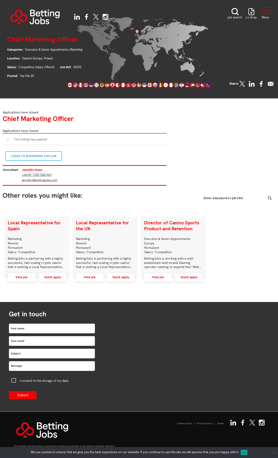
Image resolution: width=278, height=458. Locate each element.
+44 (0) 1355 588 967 (37, 175)
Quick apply (52, 277)
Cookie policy (184, 423)
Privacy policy (205, 423)
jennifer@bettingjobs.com (39, 180)
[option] (36, 247)
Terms (220, 423)
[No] (273, 452)
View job (21, 277)
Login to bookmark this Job (34, 156)
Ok (244, 452)
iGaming (99, 446)
